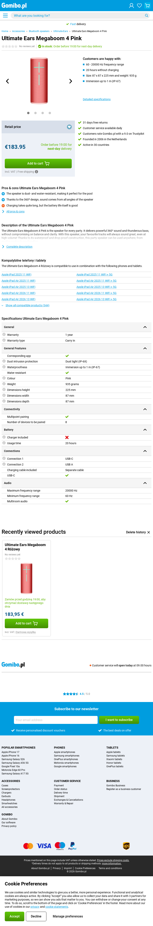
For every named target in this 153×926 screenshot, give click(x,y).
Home (5, 31)
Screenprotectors (11, 789)
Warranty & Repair (63, 803)
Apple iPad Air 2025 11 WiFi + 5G (96, 280)
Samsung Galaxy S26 (13, 759)
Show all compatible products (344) (25, 305)
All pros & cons (13, 211)
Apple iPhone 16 (10, 755)
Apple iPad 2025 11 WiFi (16, 274)
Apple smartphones (64, 752)
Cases (5, 785)
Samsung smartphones (66, 755)
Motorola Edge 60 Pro (13, 770)
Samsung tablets (115, 755)
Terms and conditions (110, 868)
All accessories (10, 807)
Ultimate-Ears (60, 31)
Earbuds (6, 796)
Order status (60, 789)
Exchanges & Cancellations (68, 799)
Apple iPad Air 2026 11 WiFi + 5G (96, 293)
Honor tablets (113, 762)
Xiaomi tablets (114, 759)
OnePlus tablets (114, 766)
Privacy (57, 868)
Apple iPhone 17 (10, 752)
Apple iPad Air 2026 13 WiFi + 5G (96, 299)
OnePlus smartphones (66, 759)
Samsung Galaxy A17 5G (15, 773)
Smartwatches (9, 803)
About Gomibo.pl (40, 868)
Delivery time (61, 792)
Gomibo (7, 814)
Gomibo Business (115, 785)
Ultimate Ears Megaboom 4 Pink (89, 31)
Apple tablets (113, 752)
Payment (59, 785)
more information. (112, 863)
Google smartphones (65, 766)
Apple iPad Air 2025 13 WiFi (18, 286)
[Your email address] (56, 720)
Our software (8, 822)
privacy (34, 906)
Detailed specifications (97, 99)
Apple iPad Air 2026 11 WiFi (18, 293)
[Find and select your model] (80, 15)
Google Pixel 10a (11, 766)
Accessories (18, 31)
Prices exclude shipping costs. (113, 860)
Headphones (8, 799)
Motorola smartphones (66, 762)
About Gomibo (9, 819)
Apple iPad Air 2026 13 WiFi (18, 299)
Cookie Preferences (85, 868)
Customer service (67, 781)
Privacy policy (9, 826)
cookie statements (56, 906)
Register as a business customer (123, 789)
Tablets (112, 747)
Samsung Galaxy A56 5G (15, 762)
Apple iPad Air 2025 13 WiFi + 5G (96, 286)
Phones (59, 747)
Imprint (68, 868)
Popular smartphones (18, 747)
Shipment (59, 796)
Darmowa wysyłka (26, 632)
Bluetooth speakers (39, 31)
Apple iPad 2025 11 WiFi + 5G (94, 274)
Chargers (6, 792)
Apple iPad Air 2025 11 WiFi (18, 280)
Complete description (17, 246)
